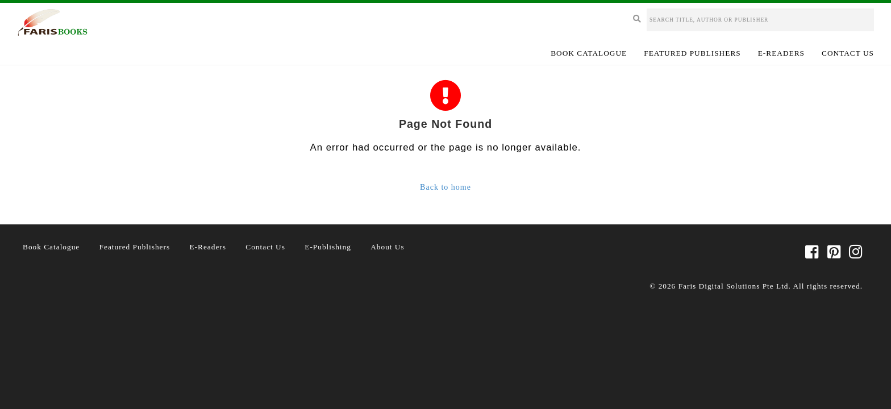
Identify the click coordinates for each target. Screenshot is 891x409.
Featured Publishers (692, 53)
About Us (387, 247)
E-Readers (781, 53)
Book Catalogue (589, 53)
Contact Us (848, 53)
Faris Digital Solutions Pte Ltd (733, 286)
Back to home (445, 187)
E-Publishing (328, 247)
